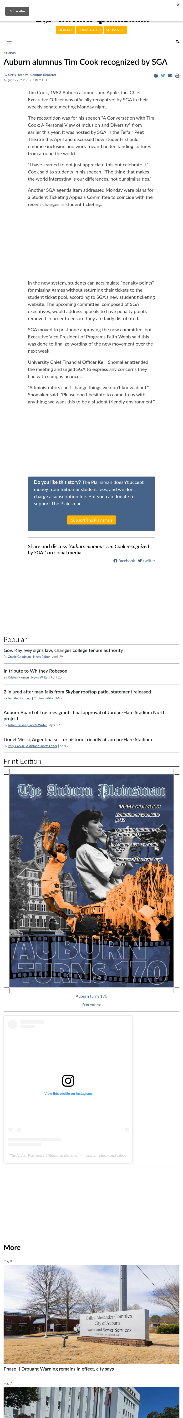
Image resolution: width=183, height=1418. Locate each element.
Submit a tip (89, 30)
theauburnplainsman (64, 1155)
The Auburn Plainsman (27, 1155)
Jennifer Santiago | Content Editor (31, 698)
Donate (65, 30)
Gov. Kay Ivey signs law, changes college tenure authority (63, 650)
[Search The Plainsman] (177, 41)
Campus (10, 53)
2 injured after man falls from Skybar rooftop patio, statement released (77, 691)
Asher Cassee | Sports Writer (27, 725)
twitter (146, 560)
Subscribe (115, 30)
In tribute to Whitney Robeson (35, 671)
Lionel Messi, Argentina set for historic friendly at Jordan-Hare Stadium (78, 739)
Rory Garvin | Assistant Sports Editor (32, 746)
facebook (124, 560)
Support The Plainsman (91, 520)
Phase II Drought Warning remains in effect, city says (59, 1368)
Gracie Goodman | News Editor (29, 657)
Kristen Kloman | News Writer (28, 677)
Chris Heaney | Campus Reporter (32, 75)
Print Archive (91, 1004)
